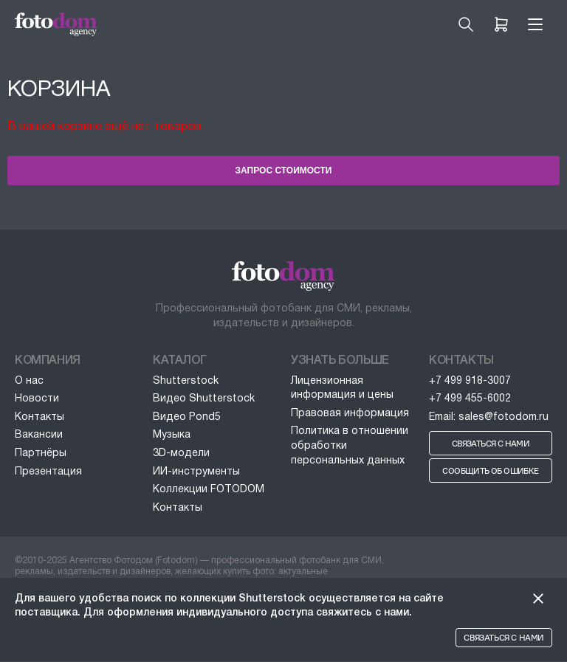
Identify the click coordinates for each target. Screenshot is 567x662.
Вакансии (39, 435)
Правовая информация (350, 413)
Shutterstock (186, 381)
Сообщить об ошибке (490, 471)
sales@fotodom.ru (503, 417)
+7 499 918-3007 (470, 381)
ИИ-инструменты (196, 472)
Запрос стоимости (284, 170)
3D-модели (181, 453)
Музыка (171, 435)
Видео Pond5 (187, 417)
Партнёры (40, 453)
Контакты (39, 417)
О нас (29, 381)
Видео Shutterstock (204, 399)
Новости (37, 399)
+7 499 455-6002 (470, 399)
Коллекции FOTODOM (208, 489)
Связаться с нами (504, 637)
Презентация (48, 472)
